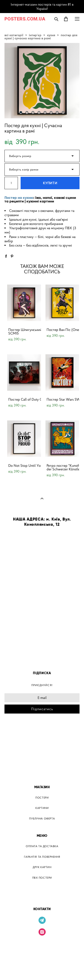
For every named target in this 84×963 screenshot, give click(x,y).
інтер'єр (35, 35)
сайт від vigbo (42, 952)
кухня (51, 35)
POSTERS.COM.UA (24, 19)
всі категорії (13, 35)
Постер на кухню (18, 198)
